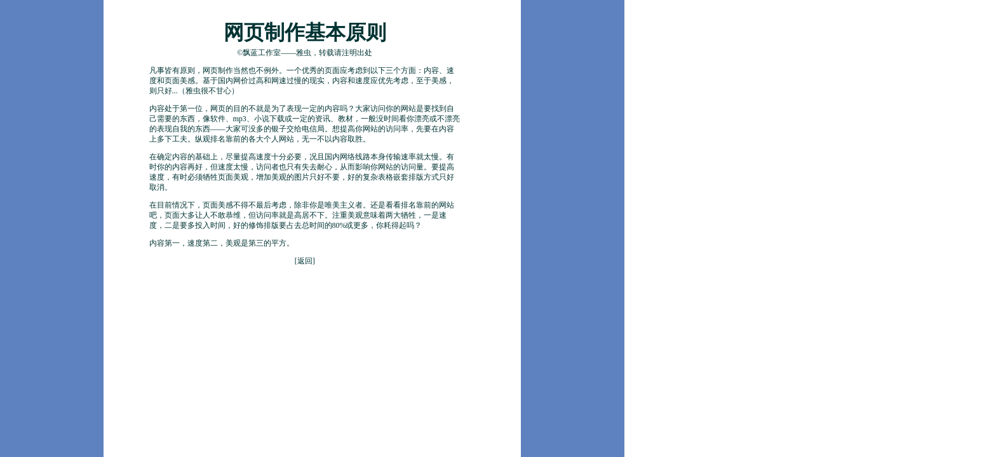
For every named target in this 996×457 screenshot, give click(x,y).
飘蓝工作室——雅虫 (277, 52)
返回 (305, 260)
